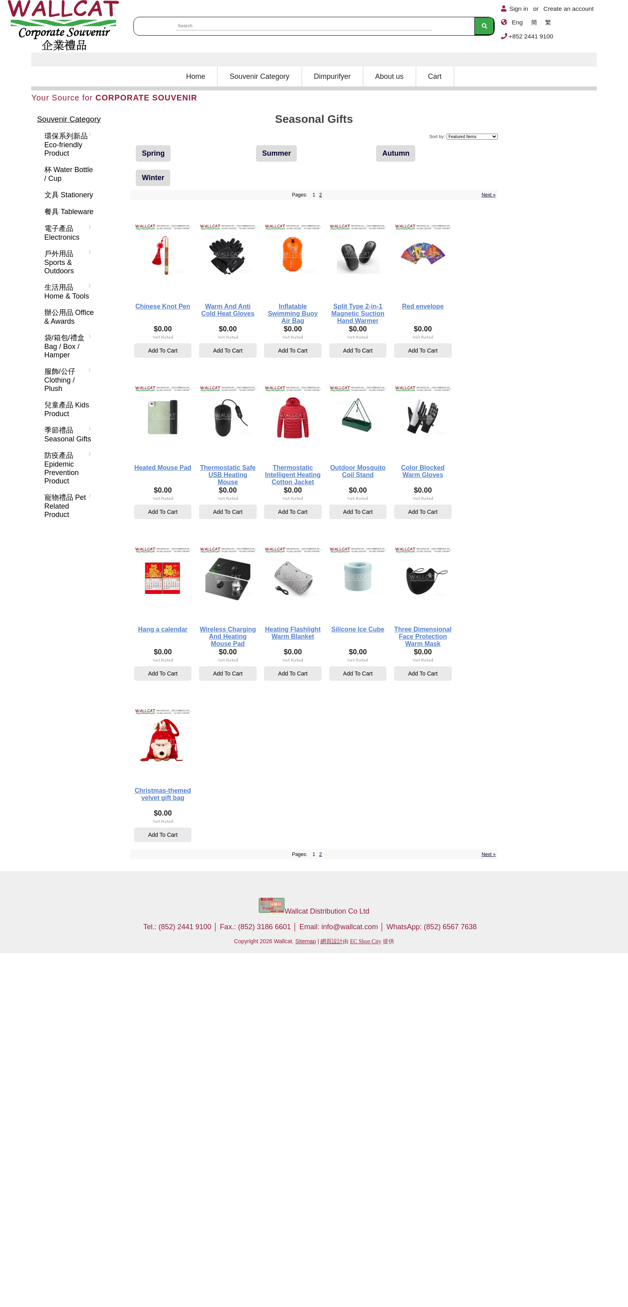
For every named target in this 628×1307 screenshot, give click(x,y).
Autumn (395, 153)
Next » (488, 195)
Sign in (518, 8)
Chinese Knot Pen (185, 308)
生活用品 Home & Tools (66, 291)
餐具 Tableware (67, 212)
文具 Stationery (67, 195)
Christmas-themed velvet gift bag (185, 1146)
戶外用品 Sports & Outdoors (66, 262)
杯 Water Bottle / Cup (67, 174)
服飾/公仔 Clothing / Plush (66, 380)
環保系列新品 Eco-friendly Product (66, 144)
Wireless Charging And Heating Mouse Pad (405, 812)
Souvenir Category (259, 76)
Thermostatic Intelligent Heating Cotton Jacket (295, 646)
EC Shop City (365, 1295)
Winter (153, 178)
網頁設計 (331, 1295)
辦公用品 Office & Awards (67, 317)
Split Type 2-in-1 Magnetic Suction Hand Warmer (185, 479)
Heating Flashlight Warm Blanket (185, 979)
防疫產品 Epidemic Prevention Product (66, 468)
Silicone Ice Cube (295, 975)
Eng (517, 22)
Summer (276, 153)
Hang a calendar (295, 808)
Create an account (568, 8)
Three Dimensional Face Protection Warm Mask (405, 979)
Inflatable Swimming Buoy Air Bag (405, 312)
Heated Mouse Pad (404, 475)
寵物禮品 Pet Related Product (66, 506)
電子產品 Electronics (66, 233)
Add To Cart (185, 353)
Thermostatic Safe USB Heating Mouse (185, 646)
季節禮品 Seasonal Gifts (66, 434)
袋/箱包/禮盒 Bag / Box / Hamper (66, 346)
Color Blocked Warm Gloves (185, 808)
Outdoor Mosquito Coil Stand (404, 642)
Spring (153, 153)
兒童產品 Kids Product (66, 409)
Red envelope (295, 475)
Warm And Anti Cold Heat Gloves (295, 312)
